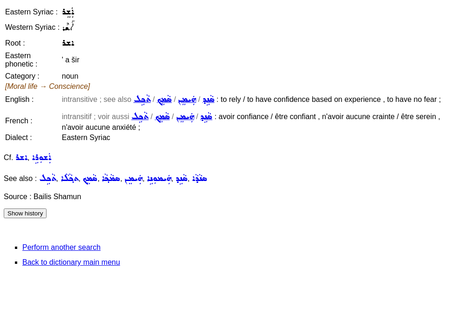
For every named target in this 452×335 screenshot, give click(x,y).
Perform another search (61, 247)
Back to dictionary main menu (71, 262)
